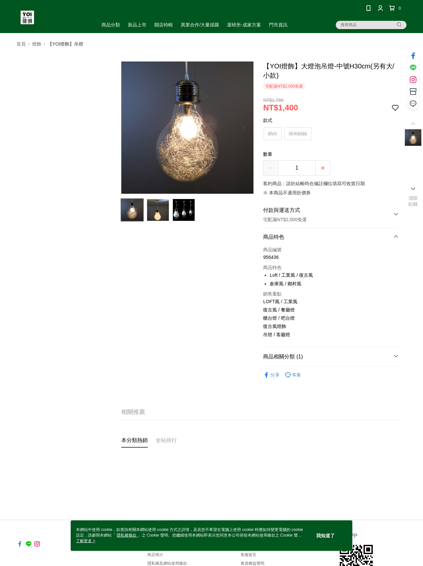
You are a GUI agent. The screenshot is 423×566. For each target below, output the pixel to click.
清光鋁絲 (297, 133)
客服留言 (248, 554)
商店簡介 (155, 554)
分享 (271, 375)
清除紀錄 (413, 201)
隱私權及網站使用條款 (167, 563)
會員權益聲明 (252, 563)
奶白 (272, 133)
